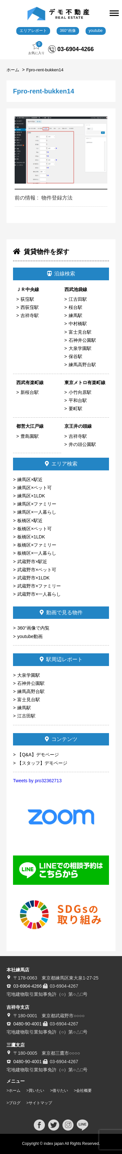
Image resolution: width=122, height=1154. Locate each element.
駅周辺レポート (61, 659)
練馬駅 (75, 315)
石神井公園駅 (82, 340)
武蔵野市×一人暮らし (39, 594)
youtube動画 (30, 636)
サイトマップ (40, 1103)
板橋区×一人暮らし (36, 553)
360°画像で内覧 (33, 628)
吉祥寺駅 (29, 315)
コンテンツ (61, 739)
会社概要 (84, 1090)
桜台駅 (75, 307)
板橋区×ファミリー (36, 545)
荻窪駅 (27, 299)
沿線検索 (61, 273)
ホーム (13, 69)
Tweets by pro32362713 (37, 780)
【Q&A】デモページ (38, 754)
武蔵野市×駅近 (32, 561)
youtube (96, 30)
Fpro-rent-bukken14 (44, 69)
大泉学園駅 (80, 348)
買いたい (36, 1090)
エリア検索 (61, 463)
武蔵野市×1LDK (33, 577)
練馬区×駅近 (30, 479)
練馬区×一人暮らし (36, 512)
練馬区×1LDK (31, 495)
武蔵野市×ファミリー (39, 586)
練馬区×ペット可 (34, 487)
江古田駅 (78, 299)
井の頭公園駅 (82, 444)
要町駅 (75, 408)
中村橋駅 (78, 323)
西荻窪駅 (29, 307)
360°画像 (68, 30)
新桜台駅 (29, 392)
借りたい (60, 1090)
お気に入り (36, 48)
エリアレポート (33, 30)
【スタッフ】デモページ (42, 763)
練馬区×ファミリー (36, 504)
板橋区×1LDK (31, 536)
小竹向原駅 (80, 392)
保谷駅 (75, 356)
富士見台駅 (80, 332)
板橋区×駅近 (30, 520)
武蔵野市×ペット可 (36, 569)
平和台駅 (78, 400)
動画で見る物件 (61, 612)
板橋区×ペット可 (34, 528)
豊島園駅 (29, 436)
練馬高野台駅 (82, 364)
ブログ (14, 1103)
